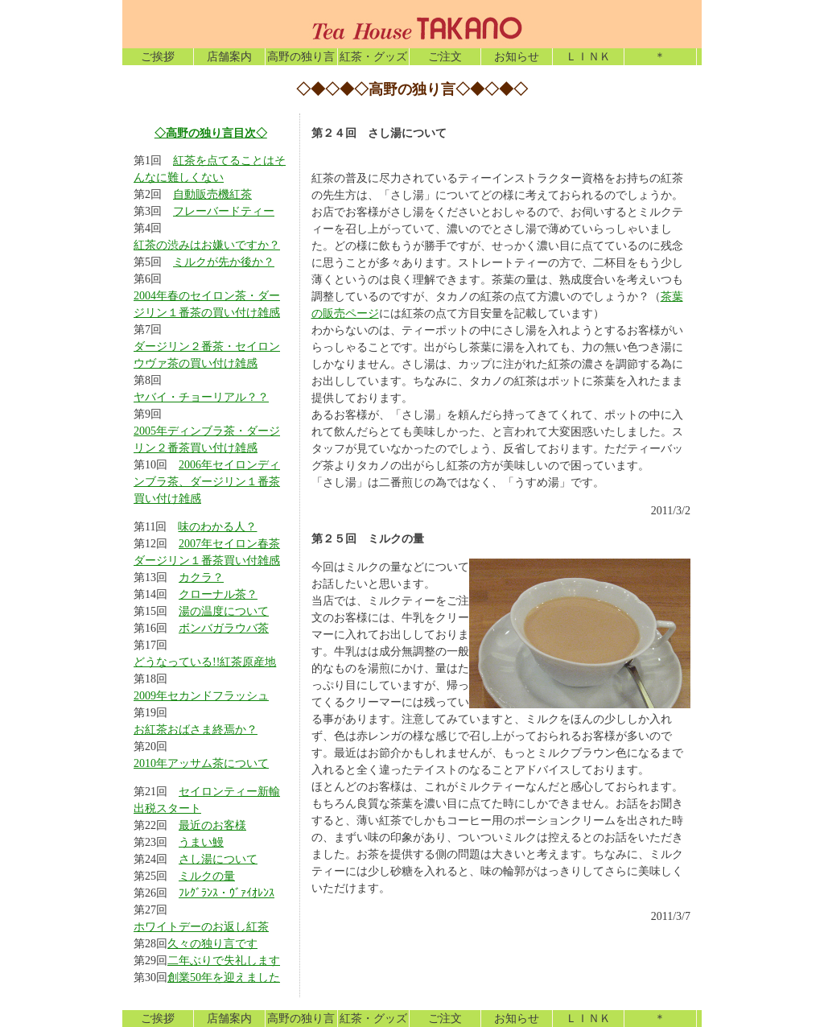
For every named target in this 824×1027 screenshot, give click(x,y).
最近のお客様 (212, 825)
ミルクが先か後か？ (223, 262)
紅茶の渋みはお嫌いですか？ (207, 245)
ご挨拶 (158, 57)
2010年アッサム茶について (201, 763)
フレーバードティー (223, 211)
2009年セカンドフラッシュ (201, 696)
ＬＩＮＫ (588, 57)
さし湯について (218, 859)
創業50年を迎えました (223, 977)
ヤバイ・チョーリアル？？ (201, 397)
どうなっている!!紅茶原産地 (205, 662)
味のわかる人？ (217, 527)
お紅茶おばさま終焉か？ (196, 730)
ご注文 (445, 57)
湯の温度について (224, 611)
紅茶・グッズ (373, 57)
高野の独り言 (301, 57)
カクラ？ (201, 577)
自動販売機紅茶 (212, 194)
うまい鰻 (201, 842)
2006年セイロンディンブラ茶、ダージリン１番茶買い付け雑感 (207, 482)
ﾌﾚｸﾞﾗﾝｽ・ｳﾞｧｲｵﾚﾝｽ (226, 893)
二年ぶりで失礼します (223, 961)
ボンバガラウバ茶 (224, 628)
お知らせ (516, 57)
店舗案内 (229, 57)
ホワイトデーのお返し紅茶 (201, 927)
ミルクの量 (207, 876)
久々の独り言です (212, 944)
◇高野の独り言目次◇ (210, 132)
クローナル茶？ (218, 594)
